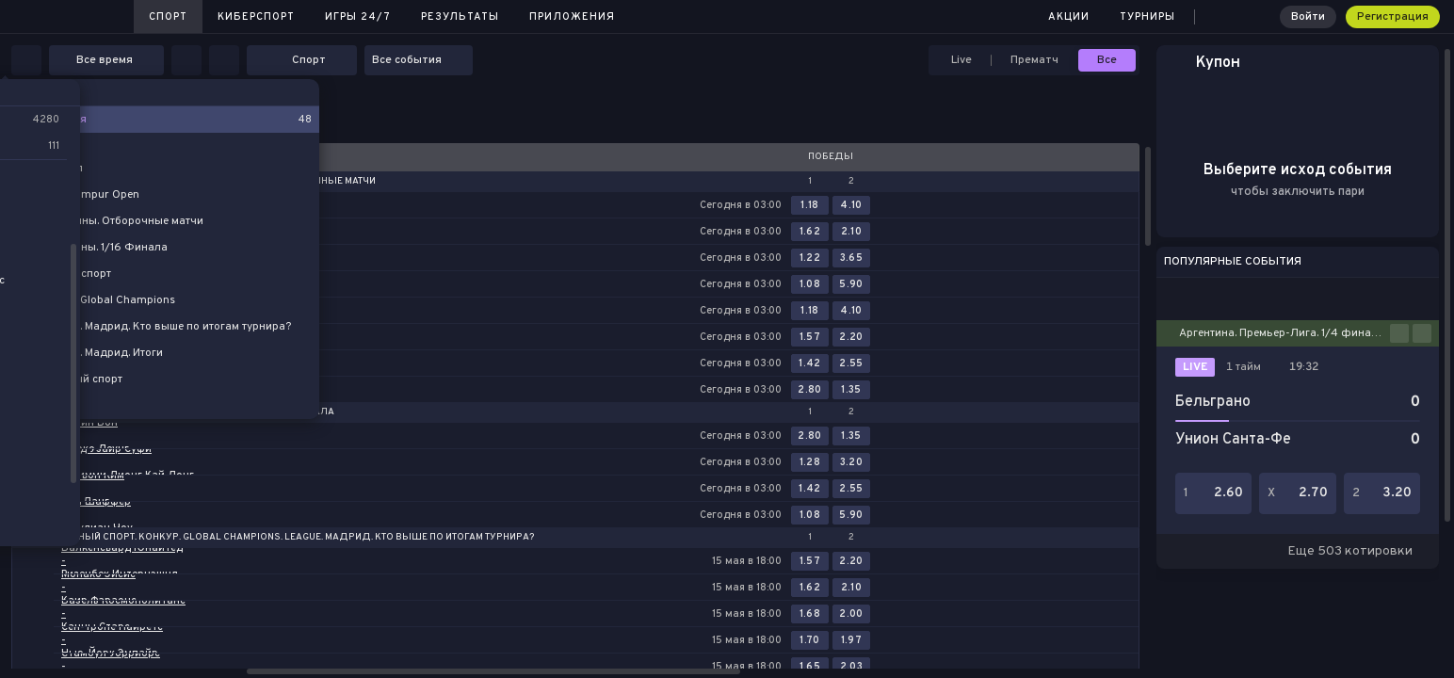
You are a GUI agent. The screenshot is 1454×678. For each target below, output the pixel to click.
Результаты (460, 17)
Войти (1308, 16)
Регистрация (1393, 16)
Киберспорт (256, 17)
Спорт (168, 17)
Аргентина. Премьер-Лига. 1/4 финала (1281, 333)
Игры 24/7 (358, 17)
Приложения (572, 17)
